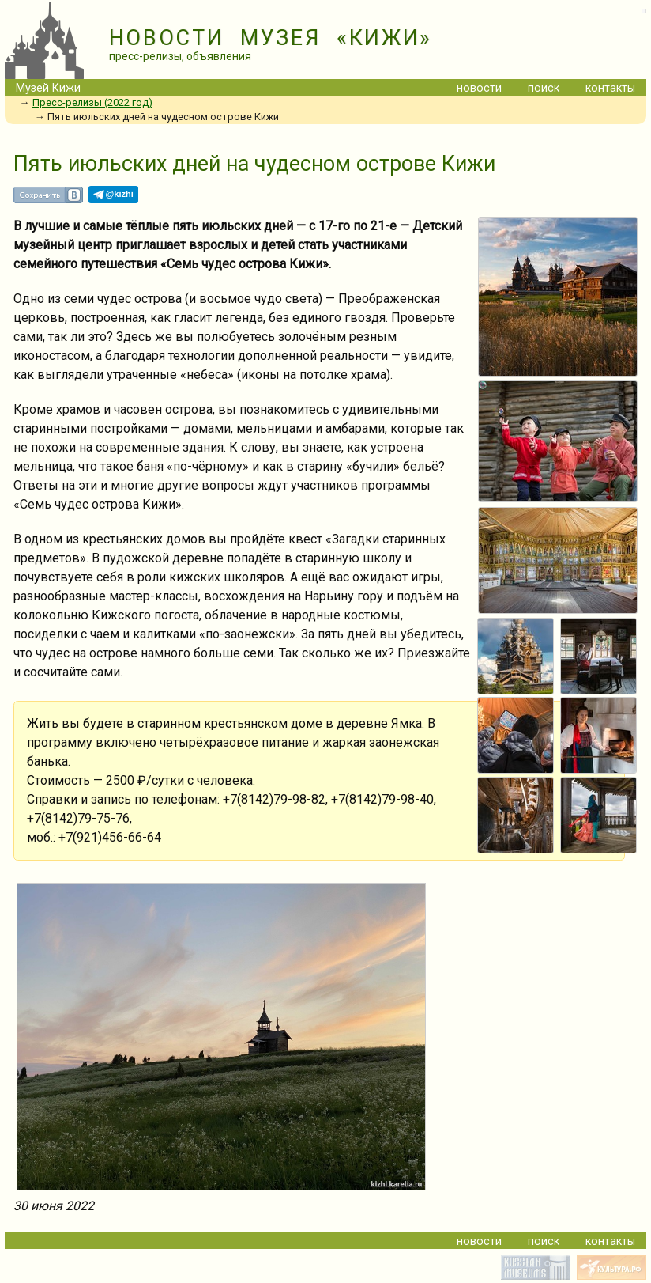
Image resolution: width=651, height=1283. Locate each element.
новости (479, 88)
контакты (610, 88)
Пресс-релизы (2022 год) (92, 102)
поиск (543, 88)
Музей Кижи (48, 88)
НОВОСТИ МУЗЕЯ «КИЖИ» (271, 38)
